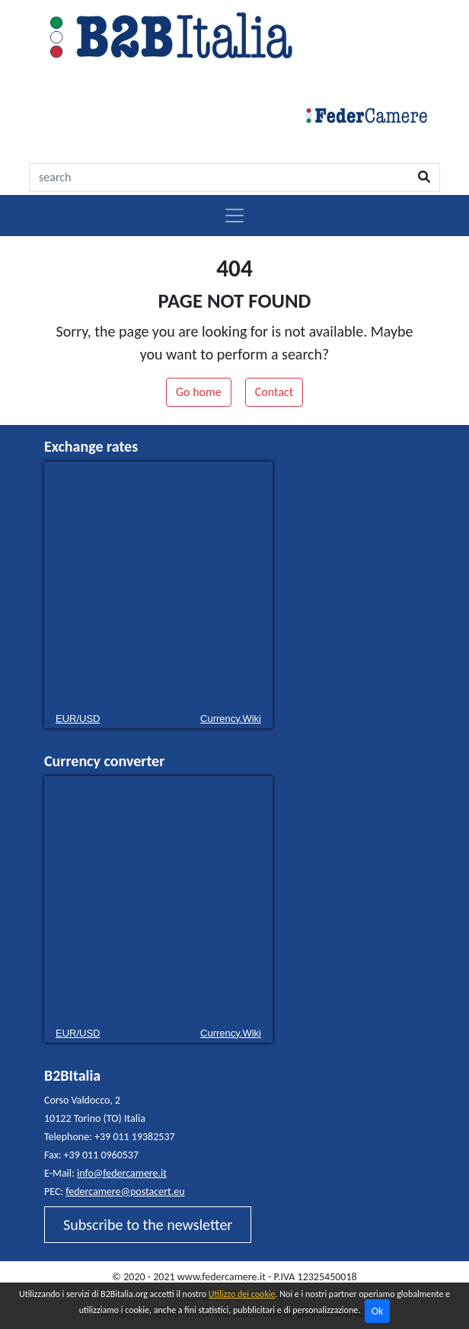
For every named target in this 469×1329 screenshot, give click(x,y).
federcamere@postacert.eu (124, 1191)
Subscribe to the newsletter (147, 1225)
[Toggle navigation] (234, 215)
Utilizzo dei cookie (242, 1294)
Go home (199, 392)
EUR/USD (78, 718)
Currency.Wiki (230, 718)
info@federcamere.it (122, 1173)
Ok (378, 1311)
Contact (274, 392)
